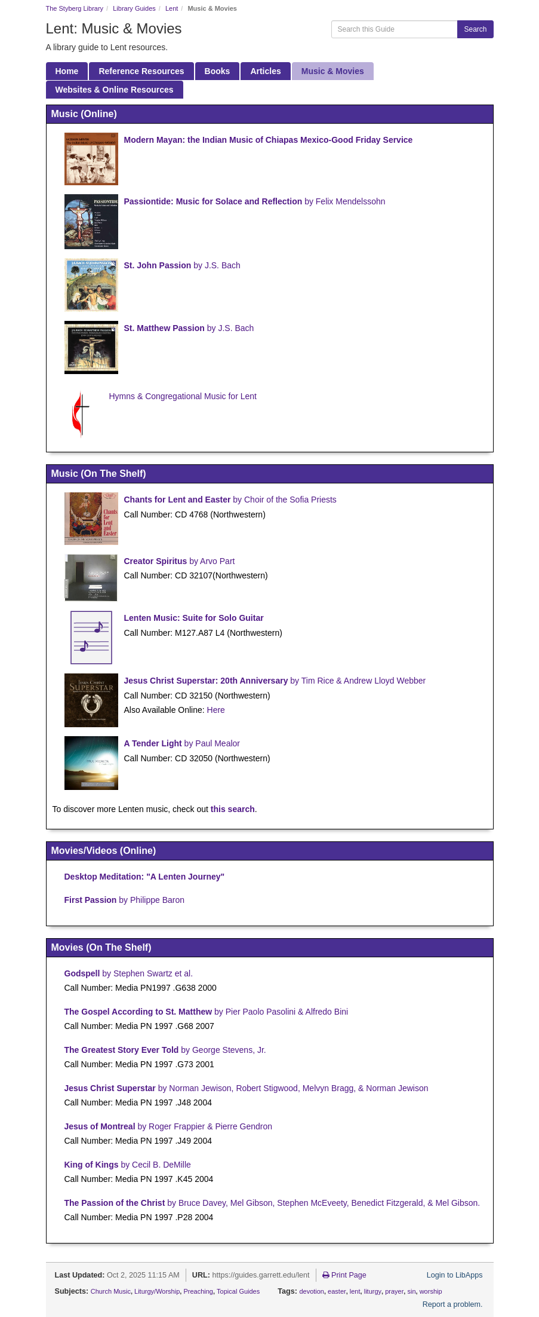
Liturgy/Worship (157, 1291)
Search (475, 29)
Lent (171, 8)
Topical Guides (238, 1291)
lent (355, 1291)
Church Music (111, 1291)
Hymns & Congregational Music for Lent (183, 396)
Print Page (344, 1275)
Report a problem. (453, 1304)
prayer (394, 1291)
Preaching (198, 1291)
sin (411, 1291)
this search (233, 809)
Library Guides (134, 8)
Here (216, 710)
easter (337, 1291)
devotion (311, 1291)
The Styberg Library (75, 8)
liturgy (372, 1291)
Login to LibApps (455, 1275)
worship (431, 1291)
